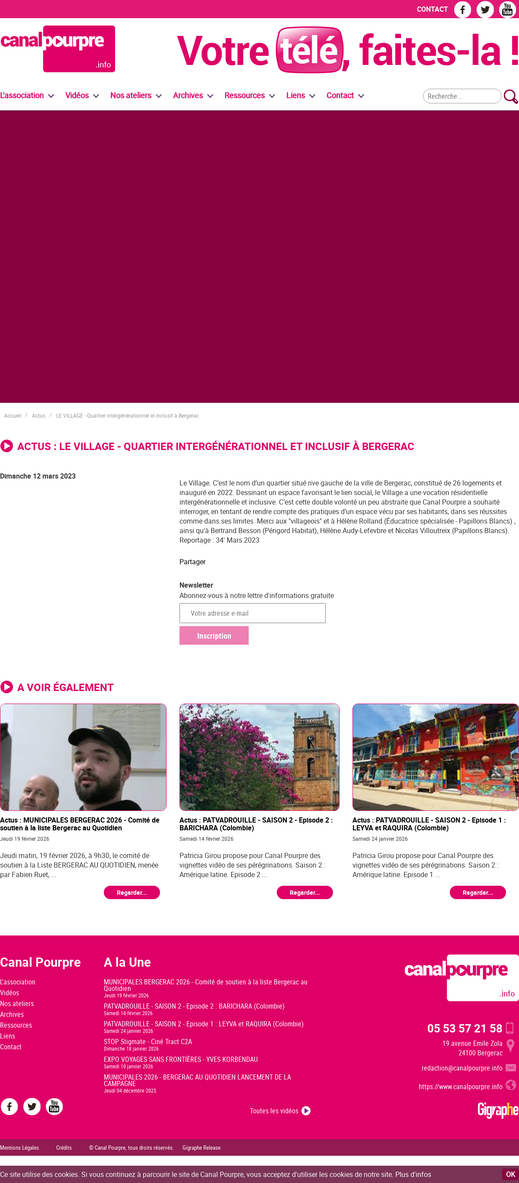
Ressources (16, 1025)
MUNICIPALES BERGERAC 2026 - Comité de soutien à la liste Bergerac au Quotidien (206, 985)
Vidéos (9, 992)
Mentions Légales (19, 1147)
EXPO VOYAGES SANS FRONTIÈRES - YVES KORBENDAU (181, 1059)
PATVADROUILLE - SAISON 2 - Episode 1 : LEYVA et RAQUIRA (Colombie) (204, 1024)
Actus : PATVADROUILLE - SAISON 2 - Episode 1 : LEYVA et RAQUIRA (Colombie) (429, 823)
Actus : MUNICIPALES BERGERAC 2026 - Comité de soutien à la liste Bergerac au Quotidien (80, 823)
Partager (192, 561)
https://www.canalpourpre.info (461, 1086)
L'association (17, 982)
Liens (295, 95)
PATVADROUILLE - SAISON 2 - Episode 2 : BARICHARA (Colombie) (194, 1006)
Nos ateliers (17, 1003)
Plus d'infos (413, 1174)
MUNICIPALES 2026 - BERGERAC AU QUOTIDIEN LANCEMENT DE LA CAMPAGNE (197, 1080)
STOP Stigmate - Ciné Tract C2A (148, 1041)
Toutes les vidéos (274, 1110)
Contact (11, 1046)
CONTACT (432, 9)
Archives (188, 95)
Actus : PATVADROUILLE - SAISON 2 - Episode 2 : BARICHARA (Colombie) (256, 823)
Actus (38, 415)
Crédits (64, 1147)
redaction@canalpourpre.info (462, 1068)
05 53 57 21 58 (465, 1028)
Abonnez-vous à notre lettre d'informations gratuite (256, 595)
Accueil (12, 415)
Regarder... (132, 892)
